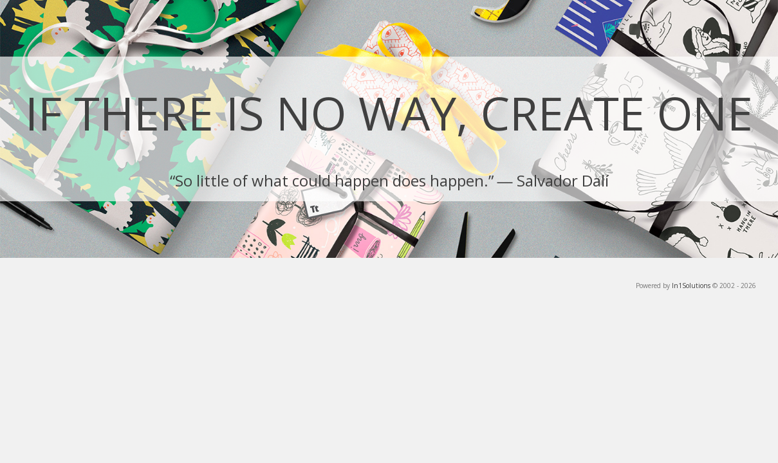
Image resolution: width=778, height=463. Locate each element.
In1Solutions (691, 285)
